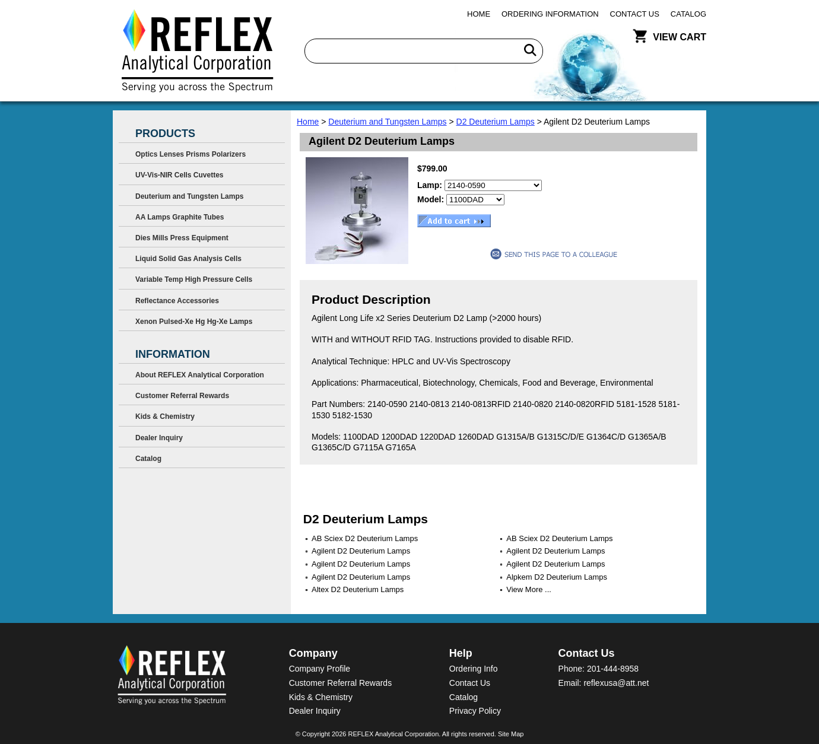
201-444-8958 (613, 668)
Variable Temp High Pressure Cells (193, 279)
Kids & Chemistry (165, 416)
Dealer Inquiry (159, 438)
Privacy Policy (475, 711)
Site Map (510, 733)
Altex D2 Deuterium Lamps (358, 589)
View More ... (528, 589)
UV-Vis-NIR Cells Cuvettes (179, 175)
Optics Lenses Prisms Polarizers (190, 154)
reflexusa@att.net (616, 683)
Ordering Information (550, 13)
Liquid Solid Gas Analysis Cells (188, 259)
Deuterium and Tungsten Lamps (387, 121)
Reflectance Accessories (177, 301)
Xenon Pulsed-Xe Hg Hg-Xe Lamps (193, 321)
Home (478, 13)
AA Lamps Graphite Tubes (179, 217)
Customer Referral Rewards (182, 396)
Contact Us (634, 13)
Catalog (688, 13)
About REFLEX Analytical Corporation (199, 375)
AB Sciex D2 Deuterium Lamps (365, 538)
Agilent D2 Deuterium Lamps (361, 550)
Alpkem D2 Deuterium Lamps (556, 577)
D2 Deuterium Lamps (495, 121)
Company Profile (320, 668)
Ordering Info (473, 668)
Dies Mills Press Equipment (181, 238)
